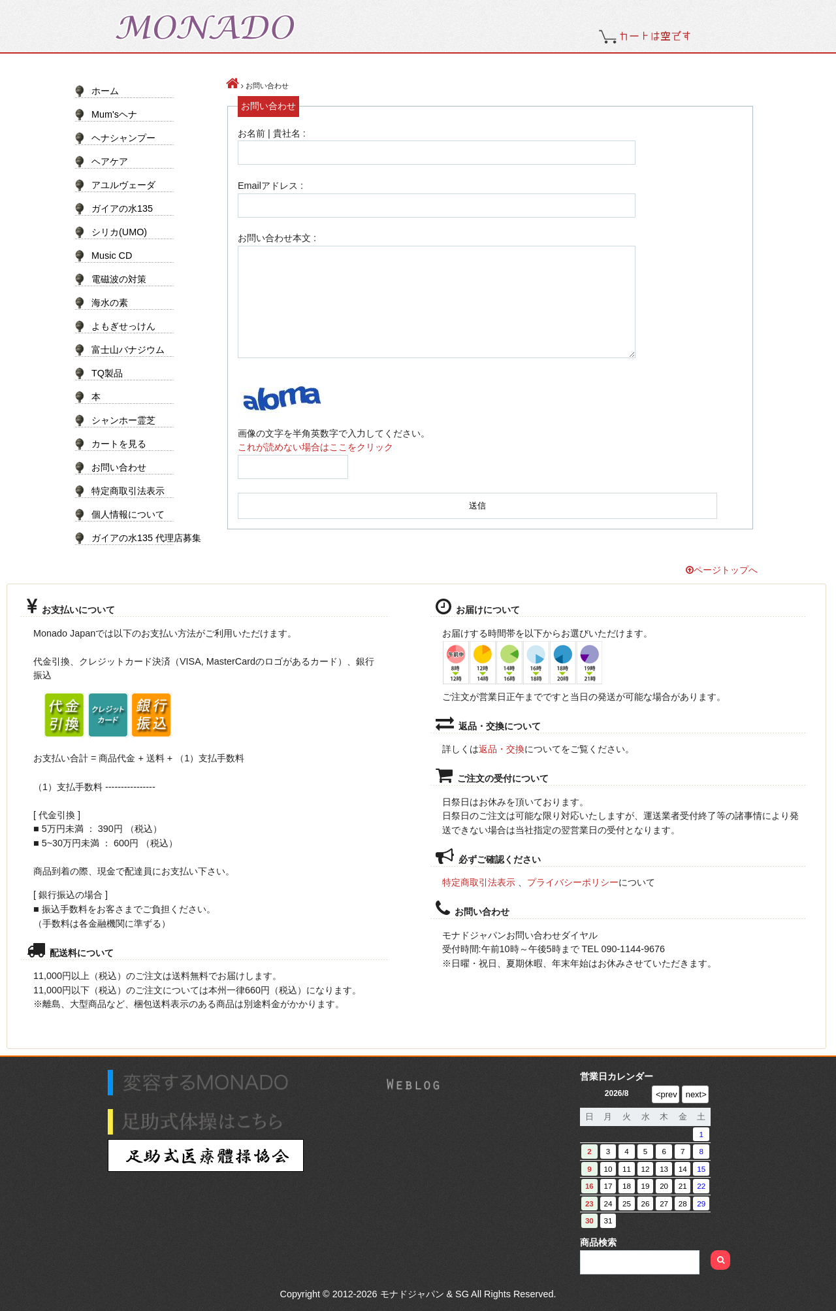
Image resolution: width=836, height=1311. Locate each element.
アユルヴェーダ (123, 185)
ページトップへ (722, 570)
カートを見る (118, 444)
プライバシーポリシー (573, 882)
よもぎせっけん (123, 326)
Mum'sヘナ (114, 114)
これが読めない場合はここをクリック (315, 447)
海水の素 (109, 302)
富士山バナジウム (128, 349)
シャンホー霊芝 (123, 420)
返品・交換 (501, 749)
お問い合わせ (118, 467)
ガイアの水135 (122, 208)
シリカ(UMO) (119, 232)
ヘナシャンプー (123, 138)
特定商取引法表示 (128, 491)
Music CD (111, 255)
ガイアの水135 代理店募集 (141, 538)
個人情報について (128, 514)
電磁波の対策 (118, 279)
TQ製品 (107, 373)
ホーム (105, 91)
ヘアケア (109, 161)
